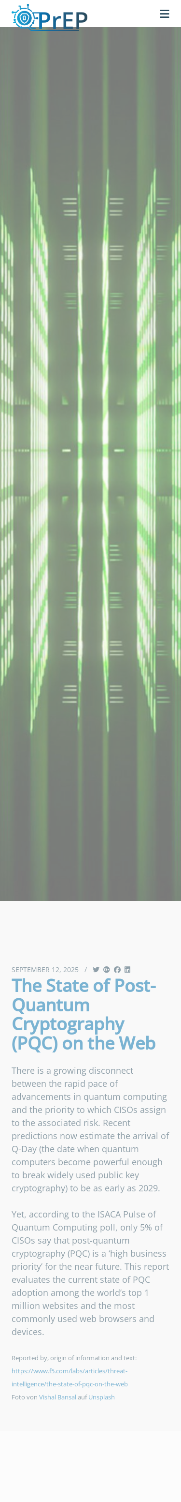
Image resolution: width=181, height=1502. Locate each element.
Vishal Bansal (57, 1397)
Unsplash (101, 1397)
